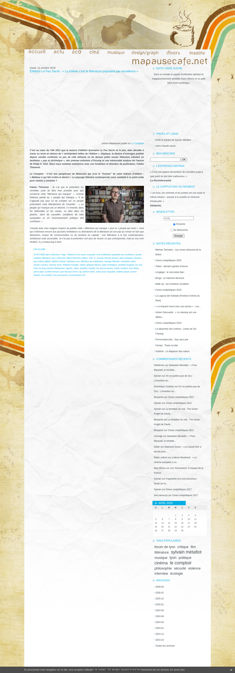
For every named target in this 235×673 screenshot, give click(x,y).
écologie (176, 573)
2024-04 (160, 616)
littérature (162, 552)
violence (194, 568)
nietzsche (61, 258)
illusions (137, 258)
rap (80, 271)
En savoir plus (177, 669)
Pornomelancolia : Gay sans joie (172, 339)
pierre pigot (39, 271)
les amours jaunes (104, 268)
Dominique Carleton (164, 386)
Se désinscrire (179, 230)
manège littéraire (112, 261)
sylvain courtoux (41, 265)
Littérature (55, 254)
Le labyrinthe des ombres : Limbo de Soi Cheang (176, 331)
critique (182, 547)
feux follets (134, 268)
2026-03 (160, 586)
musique (161, 558)
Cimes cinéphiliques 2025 (169, 260)
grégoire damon (94, 265)
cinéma (161, 563)
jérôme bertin (89, 271)
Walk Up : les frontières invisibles (172, 284)
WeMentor (159, 365)
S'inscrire (179, 224)
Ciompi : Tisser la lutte (167, 345)
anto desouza (161, 495)
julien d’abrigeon (109, 265)
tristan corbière (121, 268)
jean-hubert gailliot (42, 261)
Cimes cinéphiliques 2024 (169, 290)
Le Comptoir (137, 143)
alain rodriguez (126, 258)
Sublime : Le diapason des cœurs (173, 351)
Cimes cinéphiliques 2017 (179, 489)
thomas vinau (55, 265)
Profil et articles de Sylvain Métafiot (173, 140)
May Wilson (160, 468)
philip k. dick (87, 258)
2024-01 (160, 628)
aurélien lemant (52, 271)
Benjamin (159, 397)
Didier (157, 446)
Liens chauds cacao (166, 146)
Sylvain (157, 376)
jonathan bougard (126, 265)
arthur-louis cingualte (105, 271)
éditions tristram (59, 261)
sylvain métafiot (186, 552)
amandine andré (128, 261)
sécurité (180, 568)
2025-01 (160, 604)
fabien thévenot (73, 258)
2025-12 (160, 598)
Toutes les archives (165, 645)
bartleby (83, 268)
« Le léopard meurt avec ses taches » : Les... (178, 306)
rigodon (69, 268)
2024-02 (160, 622)
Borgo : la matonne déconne (170, 278)
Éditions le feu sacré (76, 254)
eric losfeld (47, 275)
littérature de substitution (92, 261)
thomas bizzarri (111, 258)
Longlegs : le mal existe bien (170, 272)
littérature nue (73, 261)
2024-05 (160, 610)
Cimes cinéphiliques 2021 (181, 397)
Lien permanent (60, 275)
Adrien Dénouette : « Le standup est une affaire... (176, 314)
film (193, 547)
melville (91, 268)
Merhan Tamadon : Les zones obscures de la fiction (178, 252)
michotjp (158, 436)
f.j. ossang (98, 258)
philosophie (163, 568)
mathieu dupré (122, 271)
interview (161, 573)
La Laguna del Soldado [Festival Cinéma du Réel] (178, 298)
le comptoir (180, 562)
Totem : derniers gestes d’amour (172, 266)
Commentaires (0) (77, 275)
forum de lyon (165, 547)
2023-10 (160, 640)
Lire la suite (39, 249)
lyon (173, 557)
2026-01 (160, 592)
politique (185, 558)
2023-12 (160, 634)
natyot (82, 265)
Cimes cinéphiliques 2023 (169, 323)
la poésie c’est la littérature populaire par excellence (110, 254)
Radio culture (161, 457)
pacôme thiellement (56, 268)
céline (76, 268)
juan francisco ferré (69, 271)
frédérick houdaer (71, 265)
